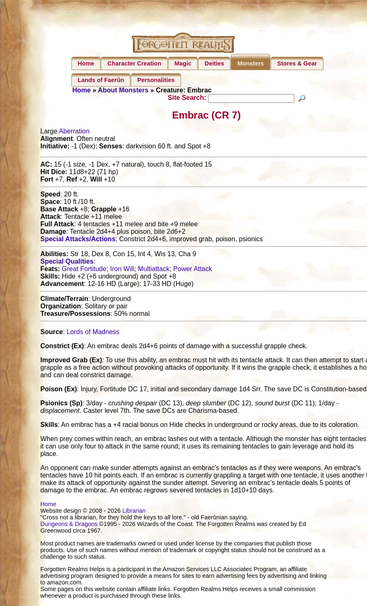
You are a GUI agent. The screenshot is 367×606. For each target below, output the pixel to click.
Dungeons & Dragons (69, 525)
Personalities (156, 80)
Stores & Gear (297, 63)
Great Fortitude (84, 270)
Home (86, 63)
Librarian (134, 512)
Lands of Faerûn (101, 80)
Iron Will (122, 270)
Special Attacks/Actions (77, 240)
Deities (214, 63)
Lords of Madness (92, 333)
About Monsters (123, 90)
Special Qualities (66, 262)
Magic (182, 63)
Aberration (74, 132)
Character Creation (134, 63)
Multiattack (153, 270)
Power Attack (192, 270)
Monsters (250, 63)
